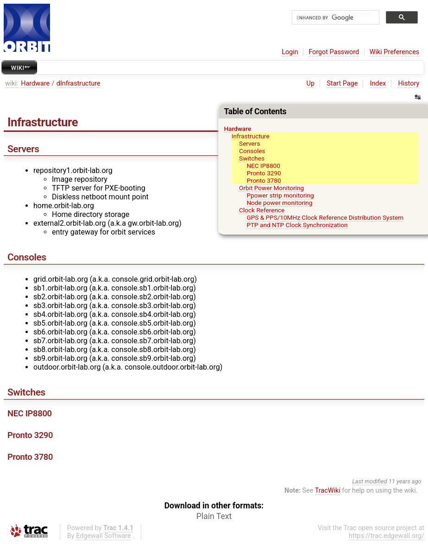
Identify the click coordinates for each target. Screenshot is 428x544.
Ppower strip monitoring (280, 195)
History (408, 83)
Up (311, 83)
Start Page (342, 83)
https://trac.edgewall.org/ (386, 536)
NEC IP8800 (263, 165)
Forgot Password (333, 52)
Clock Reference (261, 210)
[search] (334, 17)
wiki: (12, 83)
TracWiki (327, 491)
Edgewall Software (103, 536)
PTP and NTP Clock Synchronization (296, 225)
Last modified (369, 481)
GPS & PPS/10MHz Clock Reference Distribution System (324, 217)
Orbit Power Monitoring (271, 188)
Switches (251, 158)
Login (290, 52)
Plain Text (214, 516)
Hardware (35, 83)
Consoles (252, 151)
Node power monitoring (279, 202)
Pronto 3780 (263, 180)
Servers (249, 143)
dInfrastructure (79, 83)
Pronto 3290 (263, 173)
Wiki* (19, 67)
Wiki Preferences (394, 52)
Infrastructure (251, 136)
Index (378, 83)
